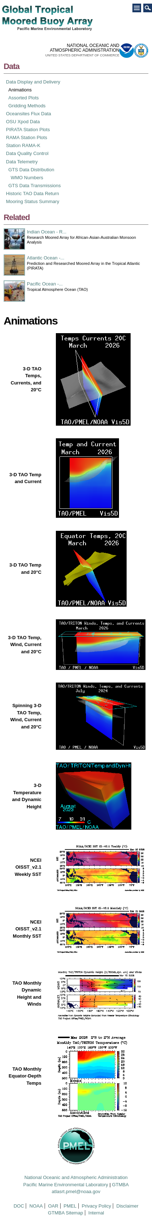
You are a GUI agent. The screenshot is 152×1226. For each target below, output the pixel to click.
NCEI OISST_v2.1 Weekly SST (28, 867)
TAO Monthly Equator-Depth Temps (25, 1076)
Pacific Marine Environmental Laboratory (65, 1184)
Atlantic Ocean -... (45, 258)
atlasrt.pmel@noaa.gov (76, 1191)
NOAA (36, 1206)
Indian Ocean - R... (46, 232)
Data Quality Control (27, 153)
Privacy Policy (96, 1206)
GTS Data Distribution (31, 169)
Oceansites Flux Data (28, 113)
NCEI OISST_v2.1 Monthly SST (27, 929)
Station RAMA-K (23, 145)
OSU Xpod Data (23, 121)
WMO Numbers (27, 177)
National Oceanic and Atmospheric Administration (76, 1177)
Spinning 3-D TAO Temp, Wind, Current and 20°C (25, 716)
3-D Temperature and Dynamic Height (26, 796)
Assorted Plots (23, 97)
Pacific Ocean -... (45, 284)
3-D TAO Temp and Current (25, 478)
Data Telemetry (22, 161)
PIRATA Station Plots (28, 129)
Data (11, 66)
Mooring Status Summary (32, 201)
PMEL (69, 1206)
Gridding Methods (27, 105)
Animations (20, 90)
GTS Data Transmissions (34, 185)
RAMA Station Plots (26, 137)
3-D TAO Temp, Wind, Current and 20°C (24, 644)
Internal (96, 1213)
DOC (18, 1206)
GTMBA (120, 1184)
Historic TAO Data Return (32, 193)
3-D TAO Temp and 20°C (25, 568)
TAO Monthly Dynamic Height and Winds (26, 993)
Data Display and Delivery (33, 82)
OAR (53, 1206)
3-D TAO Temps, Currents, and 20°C (26, 379)
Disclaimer (127, 1206)
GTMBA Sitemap (65, 1213)
